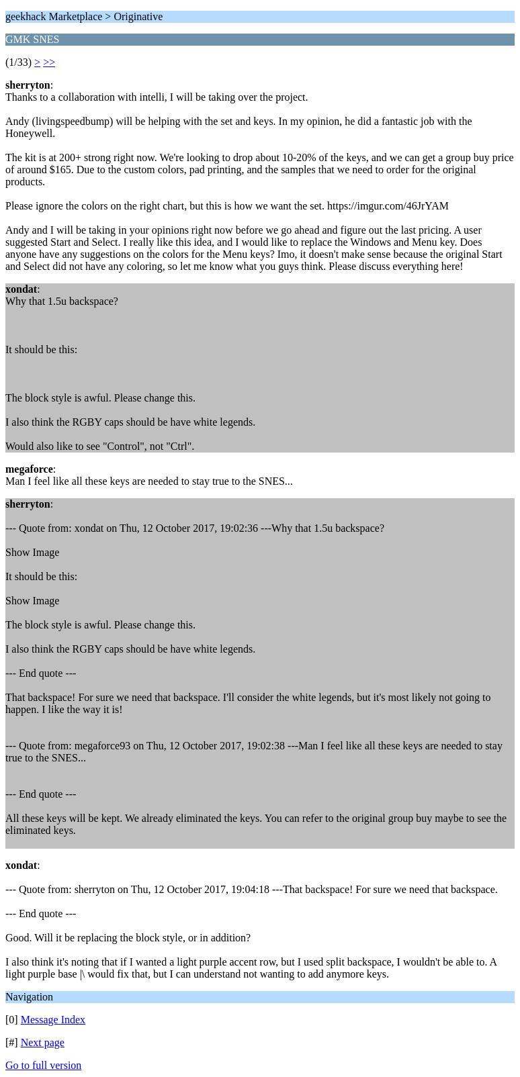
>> (49, 62)
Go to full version (43, 1065)
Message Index (53, 1019)
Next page (42, 1042)
